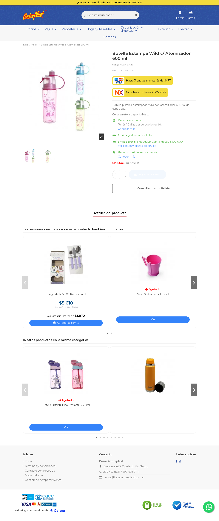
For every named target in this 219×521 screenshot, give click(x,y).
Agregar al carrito (147, 174)
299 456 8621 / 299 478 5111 (121, 471)
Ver (153, 319)
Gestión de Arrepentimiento (43, 480)
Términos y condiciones (40, 466)
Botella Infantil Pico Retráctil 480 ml (66, 405)
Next (194, 282)
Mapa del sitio (34, 475)
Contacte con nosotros (40, 470)
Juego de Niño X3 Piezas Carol (66, 294)
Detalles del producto (110, 213)
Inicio (28, 461)
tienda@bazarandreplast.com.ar (123, 477)
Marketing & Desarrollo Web (30, 510)
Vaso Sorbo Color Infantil (153, 294)
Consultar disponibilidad (154, 188)
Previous (25, 282)
